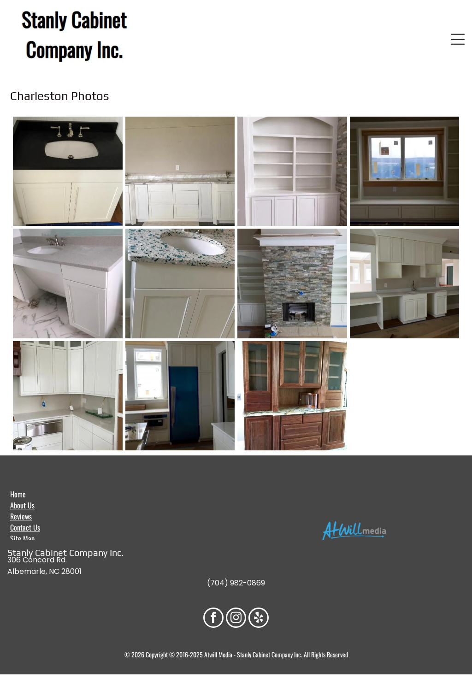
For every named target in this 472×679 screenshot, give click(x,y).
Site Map (22, 538)
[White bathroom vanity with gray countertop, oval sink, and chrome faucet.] (68, 283)
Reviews (21, 516)
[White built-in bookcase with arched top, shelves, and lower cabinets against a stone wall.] (292, 171)
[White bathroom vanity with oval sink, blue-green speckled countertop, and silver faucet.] (180, 283)
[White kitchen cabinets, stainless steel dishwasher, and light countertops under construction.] (68, 396)
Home (18, 494)
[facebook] (213, 619)
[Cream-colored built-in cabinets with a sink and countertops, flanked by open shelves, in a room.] (405, 283)
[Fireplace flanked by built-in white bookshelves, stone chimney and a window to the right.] (292, 283)
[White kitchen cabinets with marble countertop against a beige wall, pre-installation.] (180, 171)
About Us (22, 505)
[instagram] (236, 619)
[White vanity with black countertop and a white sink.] (68, 171)
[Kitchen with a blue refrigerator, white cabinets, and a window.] (180, 396)
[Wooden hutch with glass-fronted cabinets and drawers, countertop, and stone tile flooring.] (292, 396)
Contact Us (25, 527)
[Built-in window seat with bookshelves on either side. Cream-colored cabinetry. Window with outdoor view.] (405, 171)
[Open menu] (458, 39)
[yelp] (258, 619)
